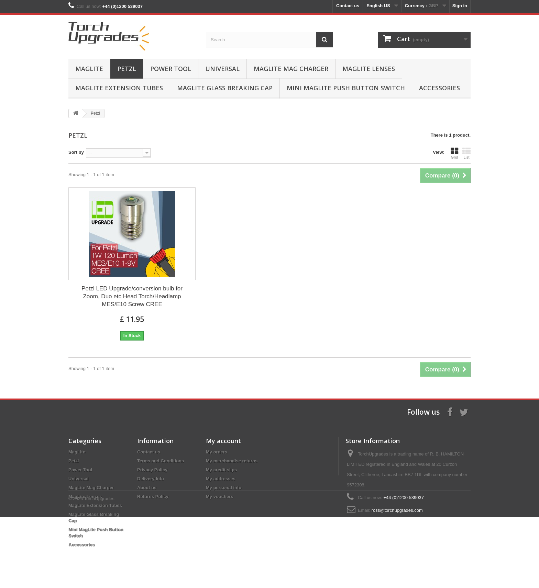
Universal (222, 69)
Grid (454, 153)
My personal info (223, 487)
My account (223, 441)
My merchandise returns (231, 460)
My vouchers (219, 496)
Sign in (459, 5)
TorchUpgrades (99, 569)
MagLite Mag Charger (291, 69)
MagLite (89, 69)
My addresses (220, 478)
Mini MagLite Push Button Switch (346, 88)
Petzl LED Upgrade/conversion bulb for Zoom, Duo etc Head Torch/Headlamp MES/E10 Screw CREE (132, 296)
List (466, 153)
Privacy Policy (152, 469)
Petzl (126, 69)
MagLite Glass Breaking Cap (225, 88)
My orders (216, 451)
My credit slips (221, 469)
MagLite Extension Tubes (119, 88)
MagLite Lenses (368, 69)
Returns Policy (152, 496)
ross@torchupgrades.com (397, 510)
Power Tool (170, 69)
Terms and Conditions (160, 460)
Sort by (76, 152)
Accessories (439, 88)
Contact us (347, 5)
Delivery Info (150, 478)
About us (146, 487)
